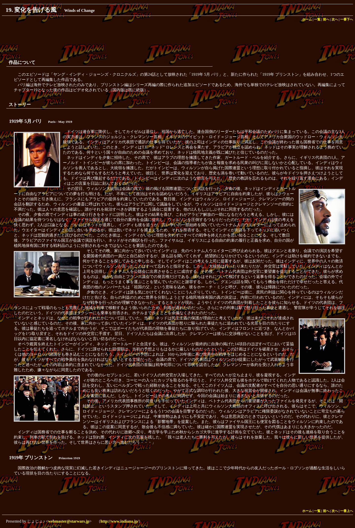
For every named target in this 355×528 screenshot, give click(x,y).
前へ (326, 19)
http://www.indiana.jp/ (120, 521)
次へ (335, 19)
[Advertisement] (177, 39)
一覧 (317, 19)
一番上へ (346, 511)
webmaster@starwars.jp (68, 521)
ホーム (307, 19)
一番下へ (346, 19)
